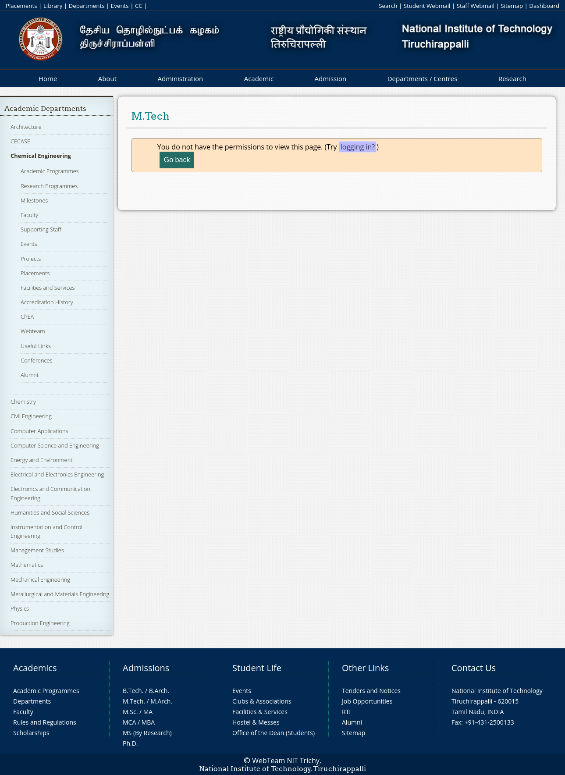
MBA (148, 722)
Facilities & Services (260, 711)
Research (512, 78)
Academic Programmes (50, 171)
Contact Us (473, 668)
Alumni (29, 375)
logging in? (358, 147)
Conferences (37, 360)
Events (120, 6)
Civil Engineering (31, 416)
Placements (21, 6)
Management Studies (37, 550)
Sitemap (512, 6)
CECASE (20, 141)
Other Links (365, 668)
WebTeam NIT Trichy (286, 760)
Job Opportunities (367, 701)
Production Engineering (40, 623)
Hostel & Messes (256, 722)
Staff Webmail (475, 6)
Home (48, 78)
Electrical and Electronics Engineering (57, 474)
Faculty (29, 215)
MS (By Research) (147, 733)
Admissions (146, 668)
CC (138, 6)
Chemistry (23, 401)
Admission (331, 78)
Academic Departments (45, 108)
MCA (129, 722)
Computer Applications (39, 431)
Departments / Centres (422, 78)
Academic (259, 78)
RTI (346, 711)
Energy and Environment (41, 460)
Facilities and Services (48, 288)
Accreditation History (47, 302)
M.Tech (133, 701)
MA (148, 711)
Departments (87, 6)
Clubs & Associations (261, 701)
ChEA (27, 316)
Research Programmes (49, 186)
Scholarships (31, 733)
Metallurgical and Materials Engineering (60, 594)
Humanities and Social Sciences (50, 512)
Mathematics (27, 565)
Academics (35, 668)
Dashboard (544, 6)
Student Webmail (427, 6)
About (107, 78)
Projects (31, 259)
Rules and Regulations (44, 722)
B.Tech (132, 690)
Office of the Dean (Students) (273, 733)
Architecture (26, 127)
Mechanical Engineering (40, 579)
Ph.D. (130, 743)
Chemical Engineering (41, 156)
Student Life (256, 668)
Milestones (34, 200)
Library (52, 6)
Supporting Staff (41, 229)
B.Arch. (159, 690)
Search (388, 6)
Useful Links (36, 346)
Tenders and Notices (371, 690)
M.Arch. (161, 701)
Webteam (33, 331)
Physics (20, 608)
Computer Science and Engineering (55, 445)
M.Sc (129, 711)
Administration (180, 78)
